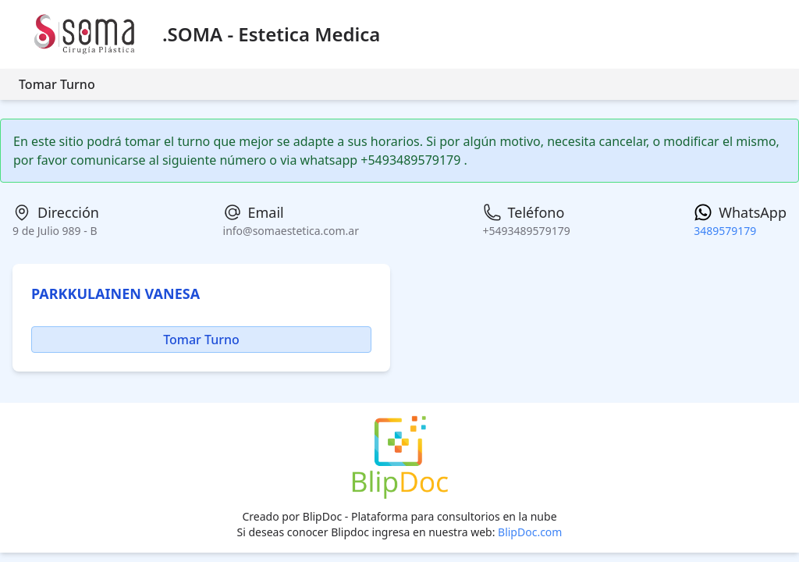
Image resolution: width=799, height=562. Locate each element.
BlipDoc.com (530, 532)
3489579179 (725, 230)
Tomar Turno (57, 84)
